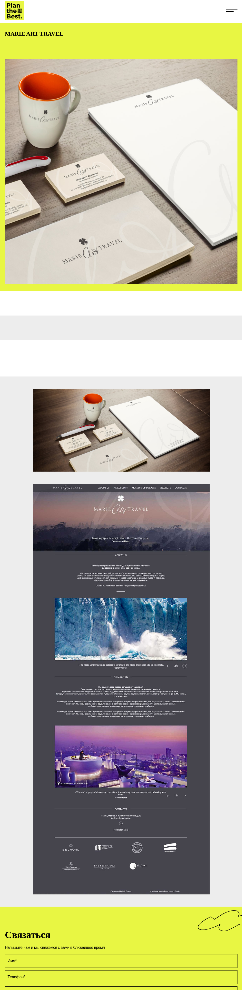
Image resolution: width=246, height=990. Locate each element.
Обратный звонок (226, 982)
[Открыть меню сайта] (231, 9)
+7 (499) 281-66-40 (21, 982)
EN (7, 970)
